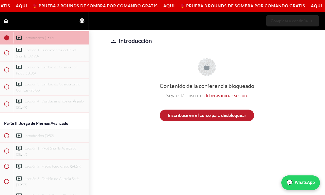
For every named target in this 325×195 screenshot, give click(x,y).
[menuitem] (82, 21)
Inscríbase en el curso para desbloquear (207, 115)
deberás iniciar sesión (225, 95)
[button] (6, 21)
